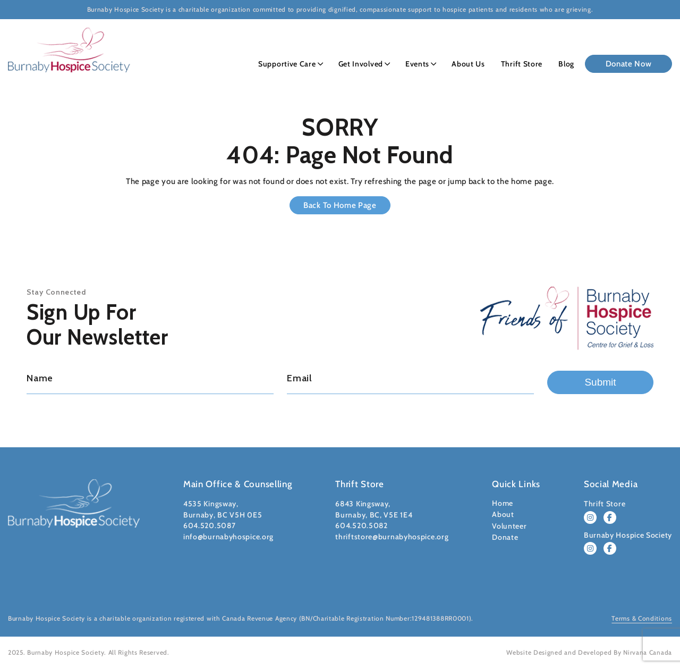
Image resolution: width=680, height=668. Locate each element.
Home (502, 503)
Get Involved (360, 64)
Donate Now (629, 64)
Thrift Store (521, 64)
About (503, 514)
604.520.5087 (209, 525)
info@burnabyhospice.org (228, 536)
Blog (566, 64)
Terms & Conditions (641, 618)
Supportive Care (287, 64)
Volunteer (509, 526)
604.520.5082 (361, 525)
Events (417, 64)
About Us (468, 64)
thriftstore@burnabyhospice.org (391, 536)
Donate (505, 537)
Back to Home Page (340, 205)
